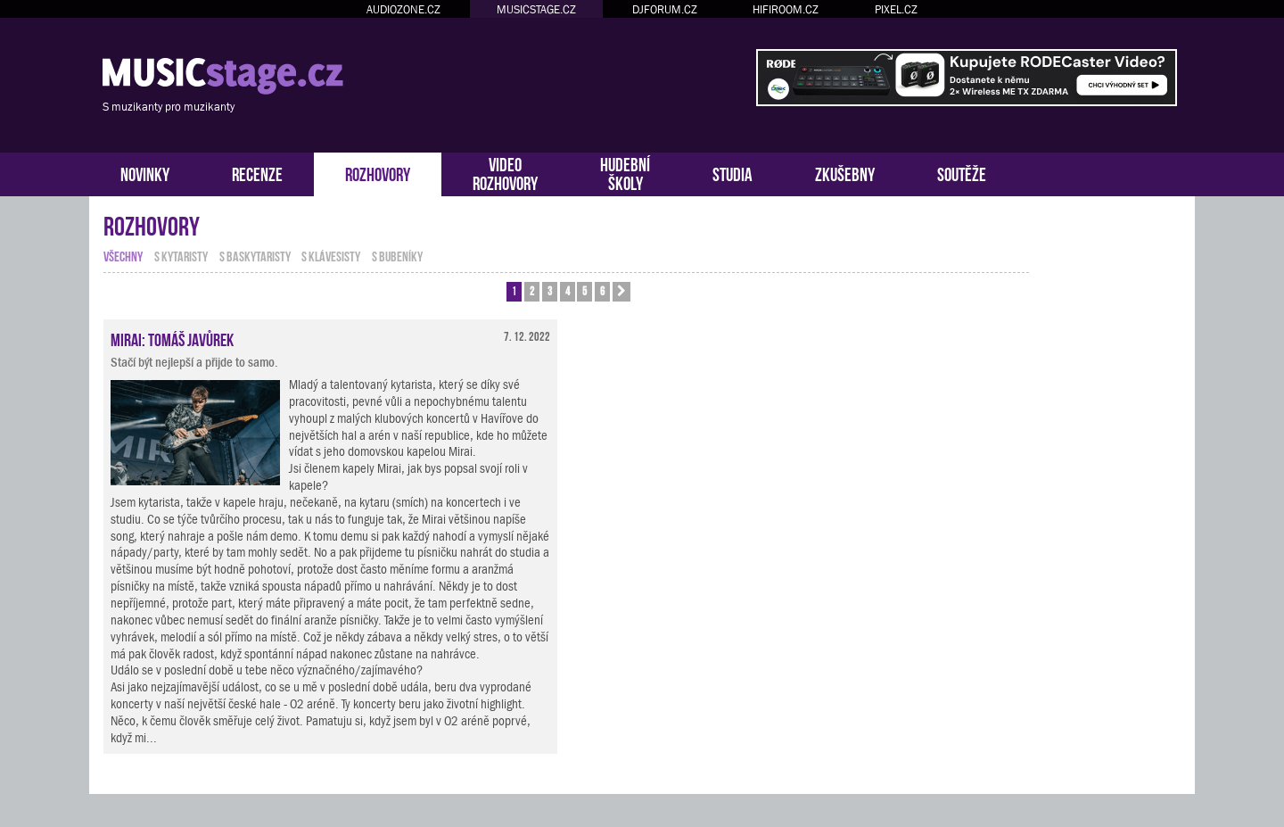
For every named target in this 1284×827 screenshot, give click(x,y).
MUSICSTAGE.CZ (536, 9)
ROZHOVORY (377, 172)
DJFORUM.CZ (664, 9)
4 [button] (567, 290)
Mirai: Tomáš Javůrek (172, 338)
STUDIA (732, 172)
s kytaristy (181, 255)
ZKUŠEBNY (845, 172)
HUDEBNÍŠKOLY (625, 172)
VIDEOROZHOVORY (505, 172)
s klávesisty (330, 255)
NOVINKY (144, 172)
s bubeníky (397, 255)
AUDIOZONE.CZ (403, 9)
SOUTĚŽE (961, 172)
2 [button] (532, 290)
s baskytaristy (255, 255)
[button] (621, 292)
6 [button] (602, 290)
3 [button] (549, 290)
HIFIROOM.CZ (786, 9)
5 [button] (584, 290)
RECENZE (257, 172)
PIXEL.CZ (896, 9)
